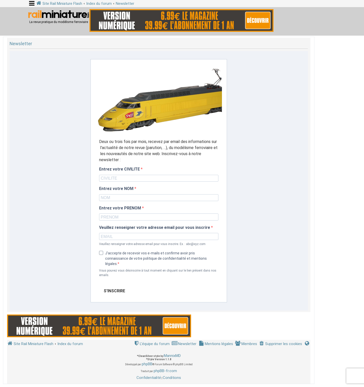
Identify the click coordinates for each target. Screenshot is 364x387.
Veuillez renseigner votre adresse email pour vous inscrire (155, 227)
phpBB (147, 364)
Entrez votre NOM (116, 188)
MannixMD (172, 355)
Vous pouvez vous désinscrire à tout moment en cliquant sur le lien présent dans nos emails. (157, 273)
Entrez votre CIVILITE (120, 169)
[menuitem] (280, 344)
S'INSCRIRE (114, 290)
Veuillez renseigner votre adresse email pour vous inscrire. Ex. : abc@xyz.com (152, 244)
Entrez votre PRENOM (120, 208)
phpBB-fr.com (165, 371)
